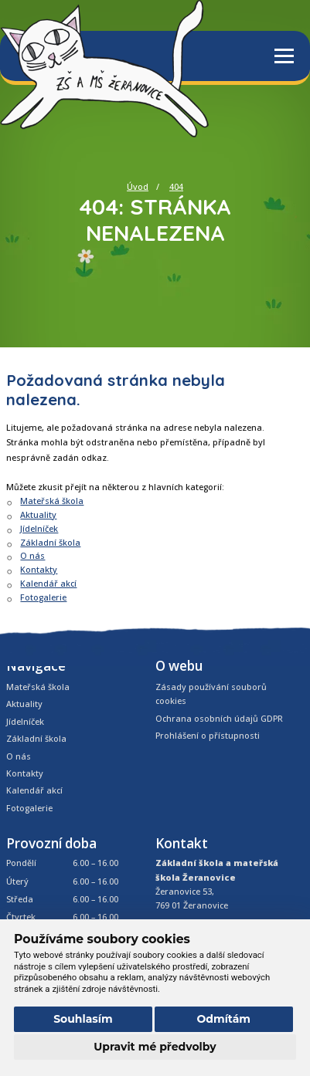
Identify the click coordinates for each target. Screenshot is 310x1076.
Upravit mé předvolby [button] (155, 1047)
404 (176, 186)
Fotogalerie (43, 597)
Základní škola (50, 542)
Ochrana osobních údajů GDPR (219, 718)
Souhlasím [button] (83, 1019)
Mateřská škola (51, 500)
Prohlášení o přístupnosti (207, 735)
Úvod (137, 186)
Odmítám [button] (223, 1019)
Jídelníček (39, 528)
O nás (32, 555)
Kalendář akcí (48, 583)
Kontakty (38, 569)
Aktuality (38, 514)
